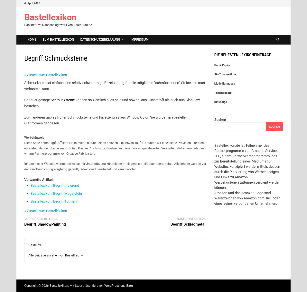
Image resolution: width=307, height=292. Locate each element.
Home (31, 39)
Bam (129, 286)
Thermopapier (223, 93)
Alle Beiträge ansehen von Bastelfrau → (55, 255)
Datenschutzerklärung (100, 39)
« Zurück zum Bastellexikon (45, 75)
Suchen (220, 120)
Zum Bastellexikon (58, 39)
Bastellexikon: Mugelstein (56, 193)
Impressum (140, 39)
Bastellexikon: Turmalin (54, 201)
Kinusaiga (220, 102)
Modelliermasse (224, 83)
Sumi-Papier (222, 65)
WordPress (112, 286)
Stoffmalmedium (225, 74)
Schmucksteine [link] (63, 100)
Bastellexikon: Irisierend (55, 185)
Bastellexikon (50, 17)
